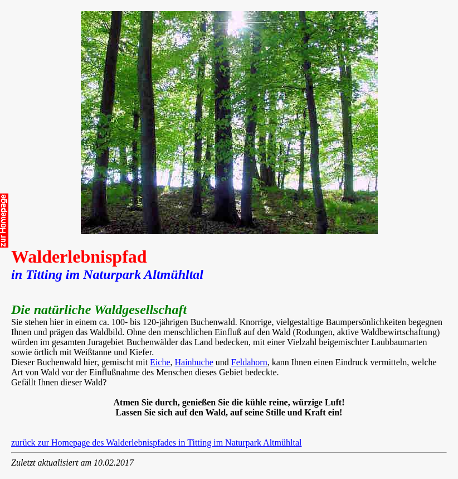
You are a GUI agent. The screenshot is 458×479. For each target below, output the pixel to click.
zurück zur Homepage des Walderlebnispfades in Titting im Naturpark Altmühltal (156, 442)
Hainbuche (194, 362)
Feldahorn (249, 362)
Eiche (160, 362)
